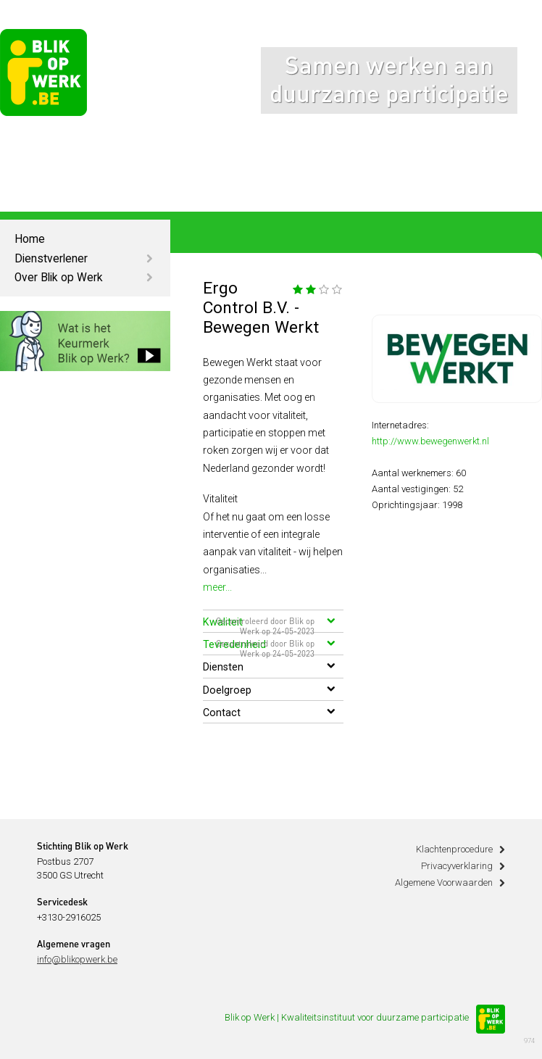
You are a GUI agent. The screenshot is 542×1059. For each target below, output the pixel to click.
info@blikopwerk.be (77, 959)
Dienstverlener (51, 258)
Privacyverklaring (457, 865)
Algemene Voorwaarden (444, 882)
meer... (217, 587)
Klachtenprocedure (454, 849)
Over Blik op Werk (58, 277)
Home (29, 239)
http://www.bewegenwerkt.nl (430, 441)
